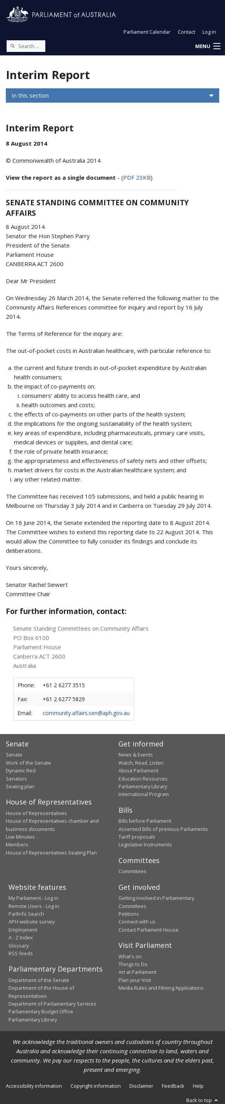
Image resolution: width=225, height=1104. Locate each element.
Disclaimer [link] (141, 1085)
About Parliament (138, 770)
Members (17, 844)
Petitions (129, 913)
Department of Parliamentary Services (52, 1003)
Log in (209, 31)
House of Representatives (36, 813)
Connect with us (137, 921)
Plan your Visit (135, 980)
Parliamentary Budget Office (41, 1011)
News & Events (136, 754)
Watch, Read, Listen (141, 762)
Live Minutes (20, 836)
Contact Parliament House (149, 929)
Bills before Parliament (145, 820)
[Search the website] (26, 46)
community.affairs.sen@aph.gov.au (86, 713)
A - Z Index (21, 937)
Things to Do (133, 964)
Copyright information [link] (95, 1085)
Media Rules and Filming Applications (161, 987)
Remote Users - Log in (34, 906)
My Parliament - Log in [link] (33, 897)
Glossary (19, 945)
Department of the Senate (39, 980)
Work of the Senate (28, 762)
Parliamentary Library (143, 786)
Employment (23, 929)
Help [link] (198, 1085)
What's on (130, 956)
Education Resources (143, 778)
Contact (186, 31)
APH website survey (32, 921)
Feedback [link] (173, 1085)
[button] (207, 46)
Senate (14, 754)
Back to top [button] (202, 1100)
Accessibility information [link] (34, 1085)
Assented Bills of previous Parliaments (163, 828)
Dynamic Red (21, 770)
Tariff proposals (137, 836)
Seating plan (20, 786)
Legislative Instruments (145, 844)
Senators (16, 778)
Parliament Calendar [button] (147, 31)
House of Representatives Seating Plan (51, 852)
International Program (144, 794)
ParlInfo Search (26, 913)
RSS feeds (21, 953)
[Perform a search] (12, 46)
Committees (132, 871)
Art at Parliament (137, 971)
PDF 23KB (137, 177)
